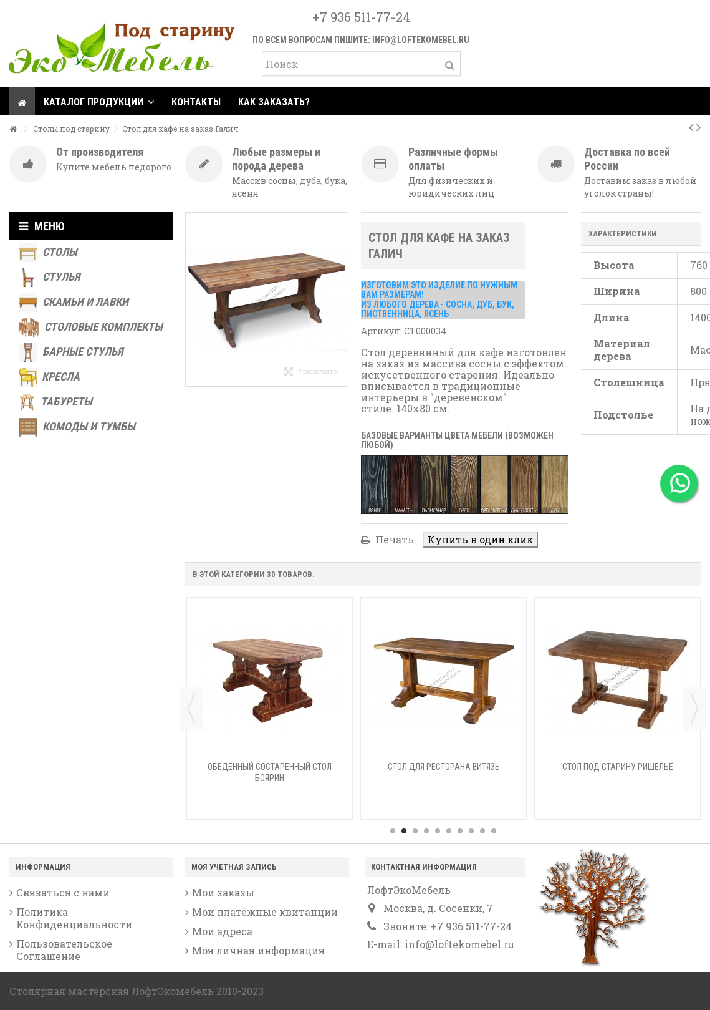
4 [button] (426, 830)
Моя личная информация (258, 950)
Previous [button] (191, 709)
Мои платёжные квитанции (265, 912)
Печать (393, 539)
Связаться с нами (63, 892)
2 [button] (403, 830)
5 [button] (437, 830)
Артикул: (381, 331)
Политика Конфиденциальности (74, 918)
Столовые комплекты (91, 327)
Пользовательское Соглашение (64, 950)
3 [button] (415, 830)
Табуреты (55, 402)
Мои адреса (222, 931)
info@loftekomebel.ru (420, 40)
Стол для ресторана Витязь (444, 767)
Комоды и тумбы (77, 427)
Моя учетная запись (234, 867)
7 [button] (460, 830)
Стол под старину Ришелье (617, 767)
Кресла (49, 377)
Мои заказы (223, 892)
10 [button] (493, 830)
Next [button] (694, 709)
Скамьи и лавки (73, 302)
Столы (48, 252)
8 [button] (471, 830)
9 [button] (482, 830)
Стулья (49, 277)
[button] (99, 101)
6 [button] (448, 830)
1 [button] (392, 830)
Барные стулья (71, 352)
